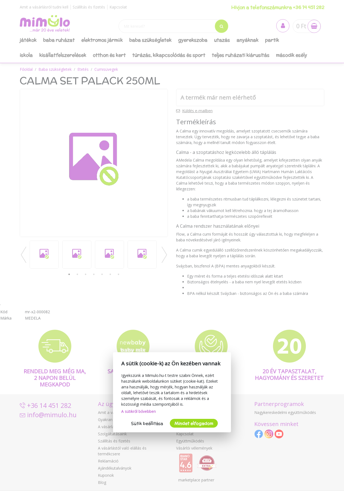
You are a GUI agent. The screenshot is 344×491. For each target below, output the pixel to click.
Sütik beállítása (147, 423)
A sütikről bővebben (138, 411)
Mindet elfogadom (193, 423)
